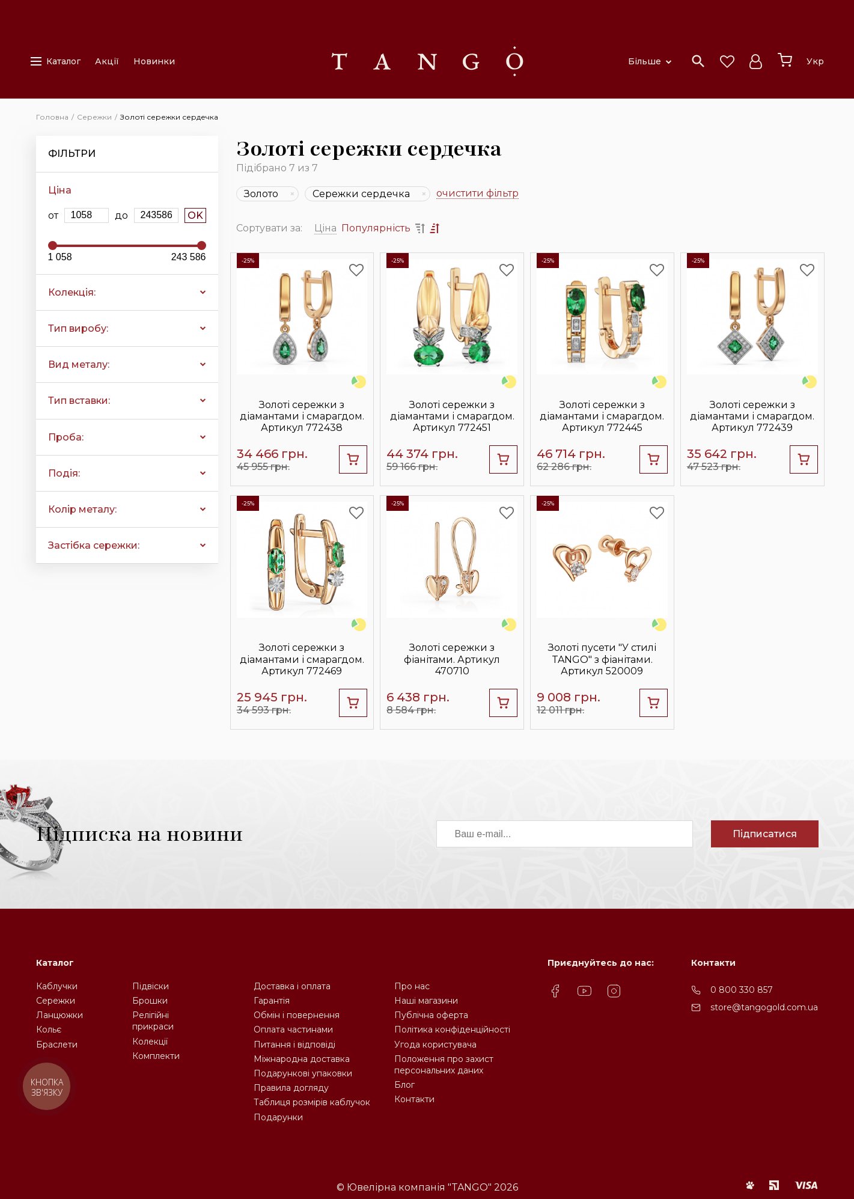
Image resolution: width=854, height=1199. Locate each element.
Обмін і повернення (297, 1015)
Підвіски (150, 986)
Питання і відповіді (294, 1044)
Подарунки (278, 1117)
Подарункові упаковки (303, 1073)
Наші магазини (426, 1000)
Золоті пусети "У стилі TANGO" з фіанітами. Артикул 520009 (602, 659)
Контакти (414, 1099)
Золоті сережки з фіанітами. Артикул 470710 (452, 659)
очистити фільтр (477, 194)
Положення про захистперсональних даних (443, 1065)
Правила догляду (291, 1087)
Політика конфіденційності (452, 1029)
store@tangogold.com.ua (764, 1007)
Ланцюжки (59, 1015)
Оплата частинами (293, 1029)
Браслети (57, 1044)
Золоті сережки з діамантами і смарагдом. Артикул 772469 (302, 659)
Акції (107, 61)
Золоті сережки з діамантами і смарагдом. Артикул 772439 (752, 416)
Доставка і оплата (292, 986)
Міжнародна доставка (302, 1059)
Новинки (154, 61)
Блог (404, 1084)
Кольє (48, 1029)
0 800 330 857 (741, 989)
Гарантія (272, 1000)
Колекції (150, 1041)
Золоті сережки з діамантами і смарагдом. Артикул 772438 (302, 416)
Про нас (412, 986)
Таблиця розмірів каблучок (312, 1102)
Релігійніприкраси (153, 1021)
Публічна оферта (431, 1015)
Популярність (375, 228)
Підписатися (765, 834)
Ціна (325, 228)
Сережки (55, 1000)
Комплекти (156, 1056)
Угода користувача (435, 1044)
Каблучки (57, 986)
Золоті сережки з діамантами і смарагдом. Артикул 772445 (602, 416)
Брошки (150, 1000)
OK (195, 215)
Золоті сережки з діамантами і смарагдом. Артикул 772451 (452, 416)
